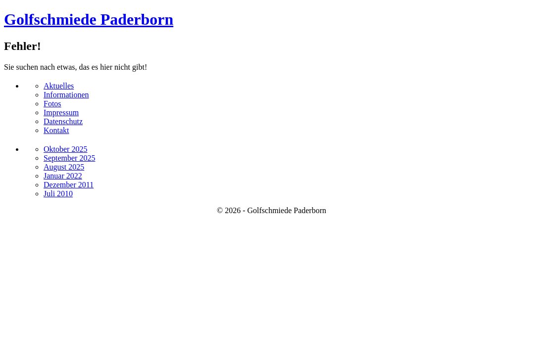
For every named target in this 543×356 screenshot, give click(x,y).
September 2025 (69, 158)
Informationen (66, 94)
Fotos (52, 103)
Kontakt (56, 130)
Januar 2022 (63, 176)
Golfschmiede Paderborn (88, 19)
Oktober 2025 (65, 149)
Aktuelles (59, 86)
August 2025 (64, 167)
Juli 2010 (58, 193)
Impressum (61, 112)
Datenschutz (63, 121)
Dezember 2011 (69, 184)
